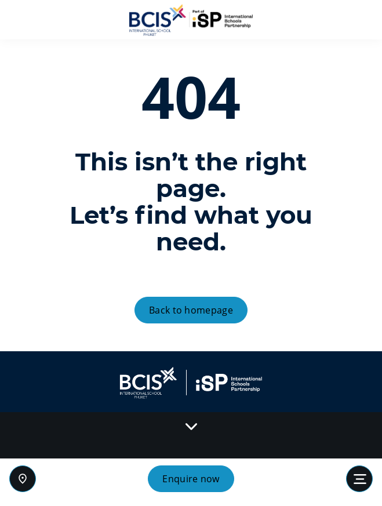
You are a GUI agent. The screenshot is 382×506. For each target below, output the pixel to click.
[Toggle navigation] (359, 478)
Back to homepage (191, 310)
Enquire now (191, 478)
